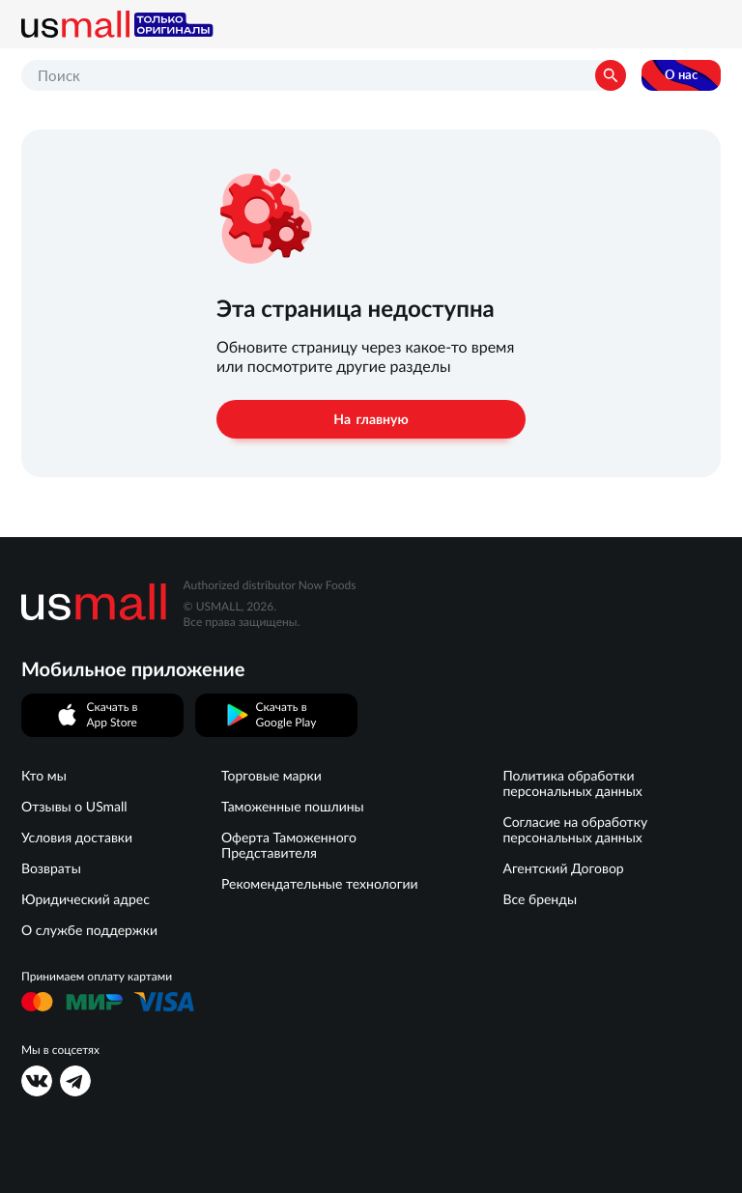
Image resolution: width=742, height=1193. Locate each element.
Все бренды (539, 899)
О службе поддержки (89, 930)
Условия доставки (76, 837)
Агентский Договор (562, 868)
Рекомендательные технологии (319, 884)
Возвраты (51, 868)
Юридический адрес (85, 899)
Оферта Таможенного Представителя (289, 845)
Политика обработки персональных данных (572, 783)
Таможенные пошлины (292, 806)
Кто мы (44, 775)
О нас (681, 75)
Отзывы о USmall (74, 806)
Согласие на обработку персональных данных (574, 829)
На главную (370, 419)
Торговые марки (271, 775)
